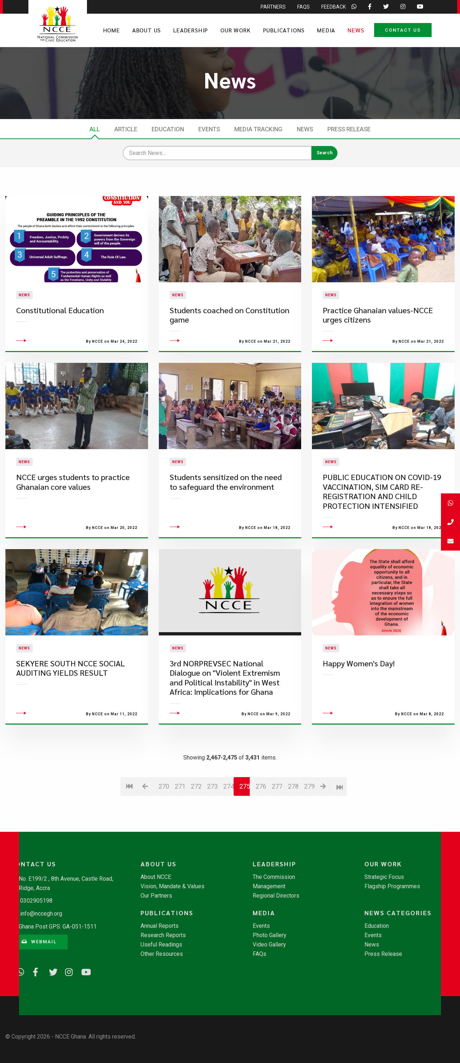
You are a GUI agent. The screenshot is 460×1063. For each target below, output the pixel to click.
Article (125, 129)
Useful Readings (161, 945)
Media (326, 30)
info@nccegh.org (41, 913)
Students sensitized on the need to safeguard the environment (226, 488)
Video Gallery (269, 945)
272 (196, 793)
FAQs (259, 954)
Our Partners (156, 896)
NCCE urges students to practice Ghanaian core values (73, 488)
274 (228, 793)
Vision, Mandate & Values (172, 886)
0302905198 (36, 900)
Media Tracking (258, 129)
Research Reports (163, 935)
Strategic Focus (384, 877)
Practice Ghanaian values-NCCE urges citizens (378, 318)
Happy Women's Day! (359, 670)
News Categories (398, 912)
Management (269, 886)
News (356, 30)
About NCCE (156, 877)
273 (212, 793)
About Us (146, 30)
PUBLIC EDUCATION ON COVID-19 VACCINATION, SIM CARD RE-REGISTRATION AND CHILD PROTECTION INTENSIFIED (382, 498)
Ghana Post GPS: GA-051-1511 (58, 926)
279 (309, 793)
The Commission (274, 877)
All (94, 129)
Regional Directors (276, 896)
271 (180, 793)
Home (111, 30)
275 (244, 793)
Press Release (349, 129)
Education (168, 129)
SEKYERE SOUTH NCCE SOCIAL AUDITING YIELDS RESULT (70, 674)
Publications (284, 30)
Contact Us (403, 30)
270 (163, 793)
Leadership (190, 30)
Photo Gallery (269, 935)
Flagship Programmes (392, 886)
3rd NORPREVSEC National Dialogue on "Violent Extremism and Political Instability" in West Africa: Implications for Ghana (225, 684)
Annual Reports (160, 926)
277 (277, 793)
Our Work (235, 30)
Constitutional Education (60, 313)
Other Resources (162, 954)
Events (209, 129)
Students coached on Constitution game (229, 318)
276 (261, 793)
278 (293, 793)
